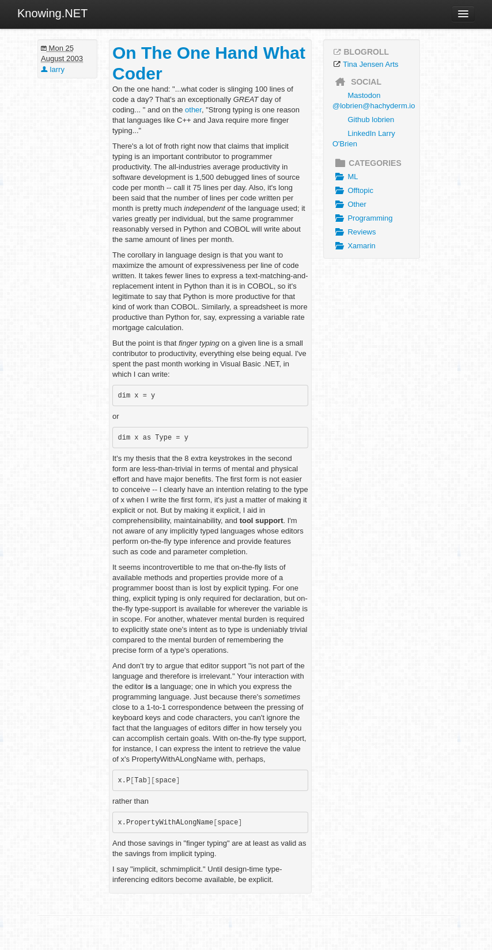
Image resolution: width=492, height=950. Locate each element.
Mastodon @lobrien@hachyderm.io (373, 100)
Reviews (354, 232)
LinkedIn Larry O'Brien (363, 138)
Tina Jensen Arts (370, 64)
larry (53, 69)
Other (349, 204)
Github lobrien (370, 119)
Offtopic (352, 191)
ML (345, 177)
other (193, 109)
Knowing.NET (52, 13)
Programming (362, 218)
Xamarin (354, 246)
